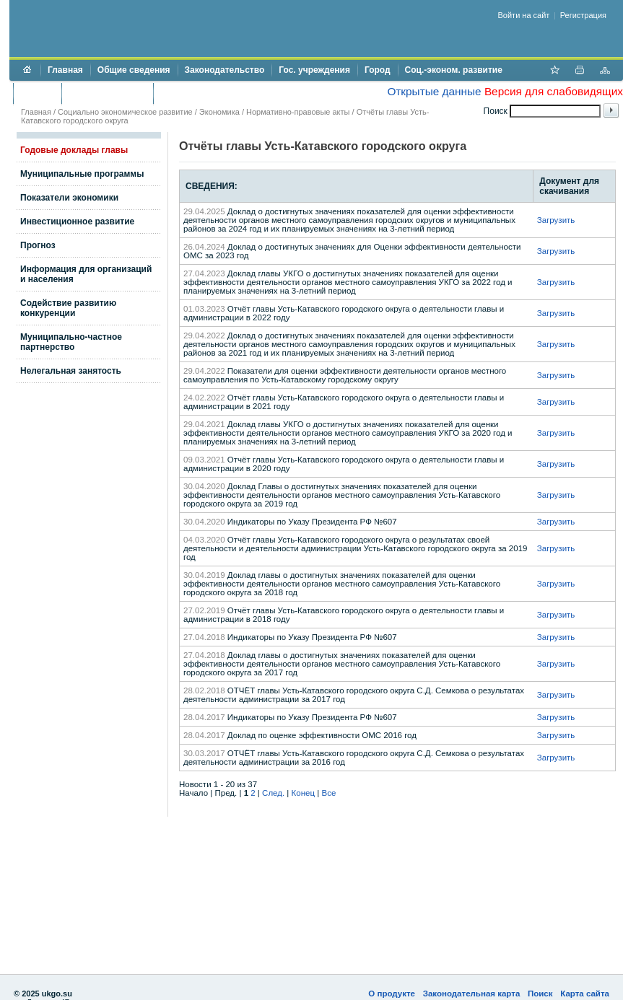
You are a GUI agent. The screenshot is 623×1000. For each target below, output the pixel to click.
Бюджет (37, 93)
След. (273, 793)
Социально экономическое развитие (125, 112)
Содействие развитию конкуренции (68, 308)
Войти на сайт (524, 15)
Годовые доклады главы (74, 150)
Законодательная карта (471, 993)
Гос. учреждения (314, 70)
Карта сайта (584, 993)
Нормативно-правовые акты (297, 112)
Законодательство (225, 70)
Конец (303, 793)
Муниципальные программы (82, 174)
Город (378, 70)
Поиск (540, 993)
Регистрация (583, 15)
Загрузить (556, 220)
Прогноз (38, 245)
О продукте (391, 993)
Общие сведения (133, 70)
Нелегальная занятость (70, 371)
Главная (65, 70)
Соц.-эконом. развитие (453, 70)
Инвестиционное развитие (77, 221)
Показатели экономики (69, 198)
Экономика (219, 112)
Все (328, 793)
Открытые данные (434, 91)
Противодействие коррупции (222, 93)
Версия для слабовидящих (553, 91)
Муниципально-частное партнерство (71, 342)
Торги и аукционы (107, 93)
